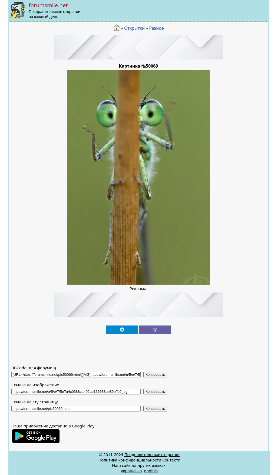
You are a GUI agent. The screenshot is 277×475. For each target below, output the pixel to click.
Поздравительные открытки (152, 454)
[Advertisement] (138, 47)
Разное (156, 28)
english (151, 470)
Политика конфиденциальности (129, 460)
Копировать (155, 375)
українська (131, 470)
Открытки (134, 28)
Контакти (171, 460)
